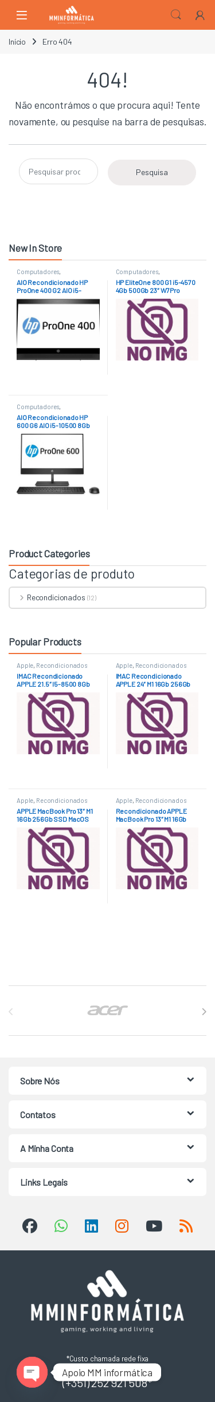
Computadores (38, 271)
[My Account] (200, 14)
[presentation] (203, 1012)
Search (176, 15)
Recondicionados (47, 597)
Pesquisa (152, 172)
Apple (25, 665)
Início (17, 41)
